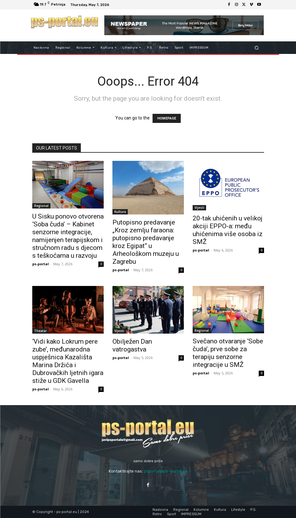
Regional (41, 206)
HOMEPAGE (166, 118)
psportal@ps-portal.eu (166, 471)
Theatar (40, 331)
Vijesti (199, 207)
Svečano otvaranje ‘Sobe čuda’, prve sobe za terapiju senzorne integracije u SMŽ (228, 352)
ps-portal (40, 264)
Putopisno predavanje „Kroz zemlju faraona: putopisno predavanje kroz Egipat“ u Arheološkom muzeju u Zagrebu (145, 242)
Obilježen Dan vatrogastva (132, 345)
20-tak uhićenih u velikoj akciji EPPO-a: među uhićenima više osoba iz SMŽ (227, 230)
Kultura (120, 211)
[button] (256, 47)
